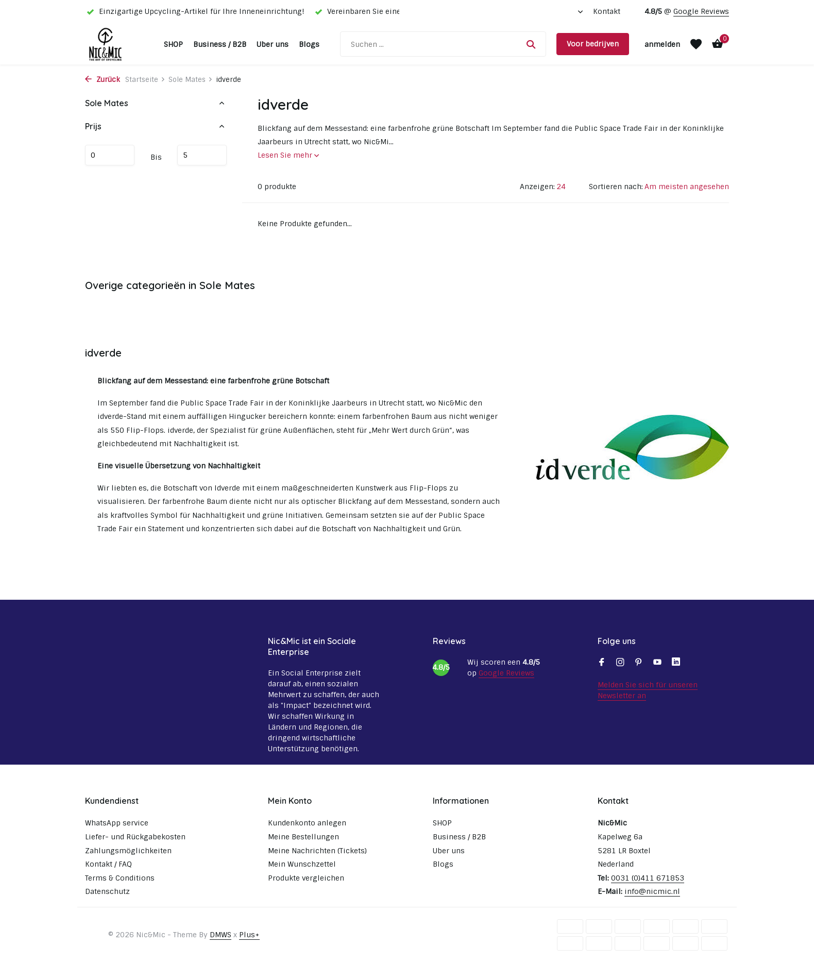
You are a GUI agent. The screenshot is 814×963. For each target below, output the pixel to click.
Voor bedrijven (593, 43)
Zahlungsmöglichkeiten (128, 850)
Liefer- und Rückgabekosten (135, 836)
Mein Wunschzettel (302, 864)
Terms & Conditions (120, 878)
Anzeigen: (537, 186)
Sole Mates (190, 79)
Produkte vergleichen (306, 878)
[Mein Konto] (662, 44)
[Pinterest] (639, 663)
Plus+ (249, 934)
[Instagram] (620, 663)
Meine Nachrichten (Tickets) (317, 850)
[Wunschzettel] (696, 44)
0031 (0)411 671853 (647, 878)
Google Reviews (701, 11)
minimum (109, 155)
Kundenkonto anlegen (307, 822)
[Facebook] (602, 663)
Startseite (145, 79)
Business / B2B (219, 44)
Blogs (309, 44)
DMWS (220, 934)
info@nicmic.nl (652, 891)
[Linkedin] (676, 663)
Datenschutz (107, 891)
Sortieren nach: (616, 186)
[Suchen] (443, 44)
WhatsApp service (116, 822)
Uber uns (273, 44)
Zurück (102, 79)
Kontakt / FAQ (108, 864)
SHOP (173, 44)
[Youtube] (657, 663)
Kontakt (606, 11)
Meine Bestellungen (303, 836)
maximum (202, 155)
